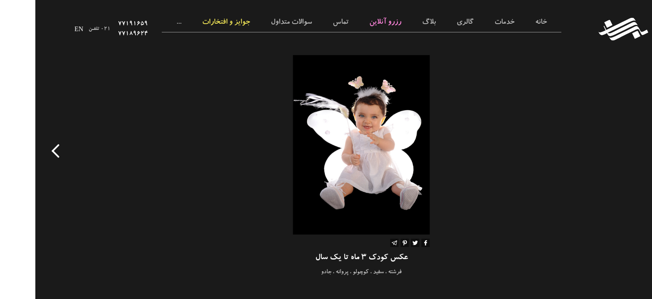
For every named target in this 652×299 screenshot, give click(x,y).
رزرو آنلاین (350, 23)
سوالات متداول (256, 23)
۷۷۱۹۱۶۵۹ (98, 24)
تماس (305, 23)
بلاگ (393, 23)
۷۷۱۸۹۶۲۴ (98, 34)
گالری (429, 23)
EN (43, 28)
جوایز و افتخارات (191, 23)
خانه (505, 23)
